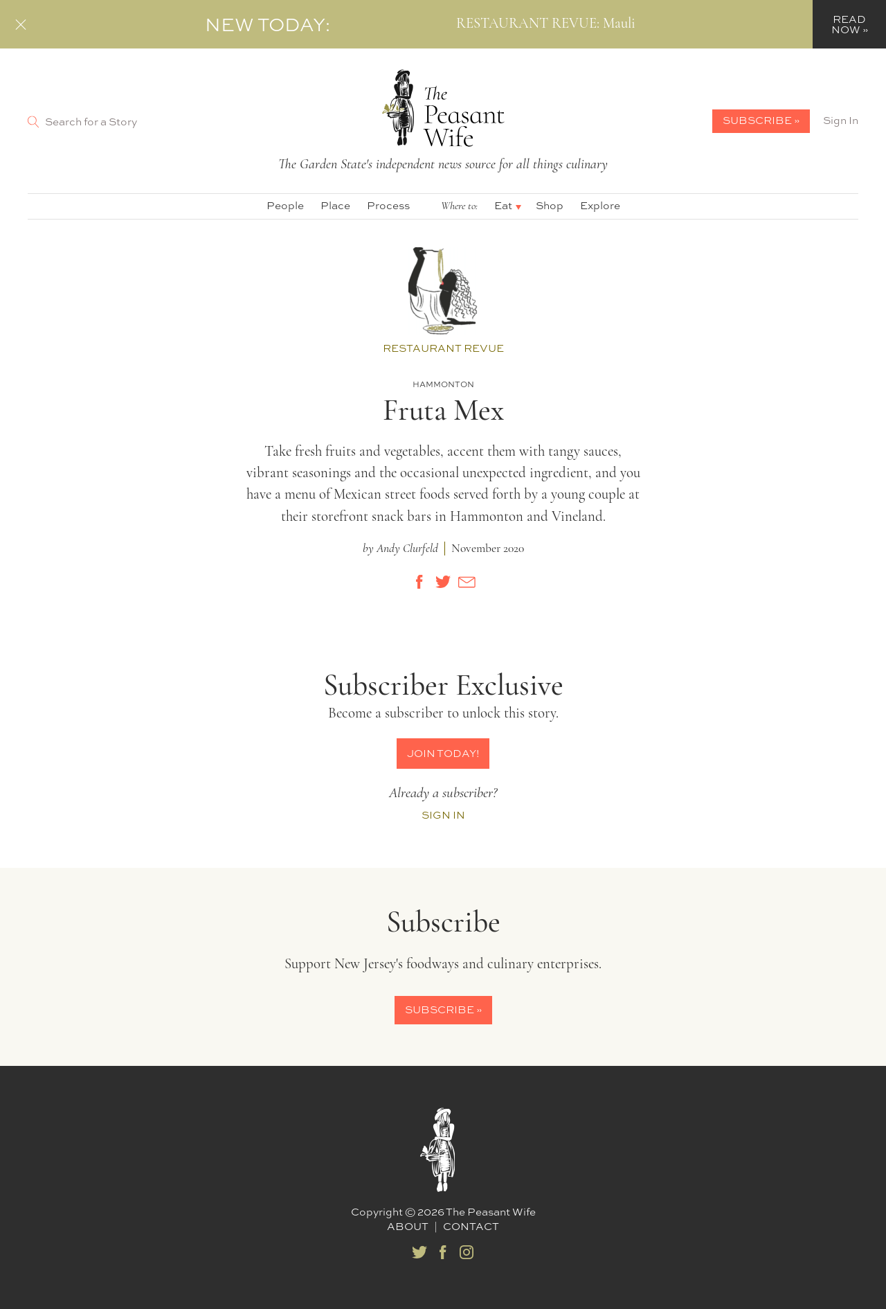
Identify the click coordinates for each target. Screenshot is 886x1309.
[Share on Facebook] (419, 581)
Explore (600, 205)
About (407, 1226)
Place (335, 205)
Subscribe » (761, 120)
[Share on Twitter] (443, 581)
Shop (549, 205)
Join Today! (443, 753)
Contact (471, 1226)
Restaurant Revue (443, 348)
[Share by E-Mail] (466, 581)
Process (388, 205)
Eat (503, 205)
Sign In (840, 120)
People (285, 205)
